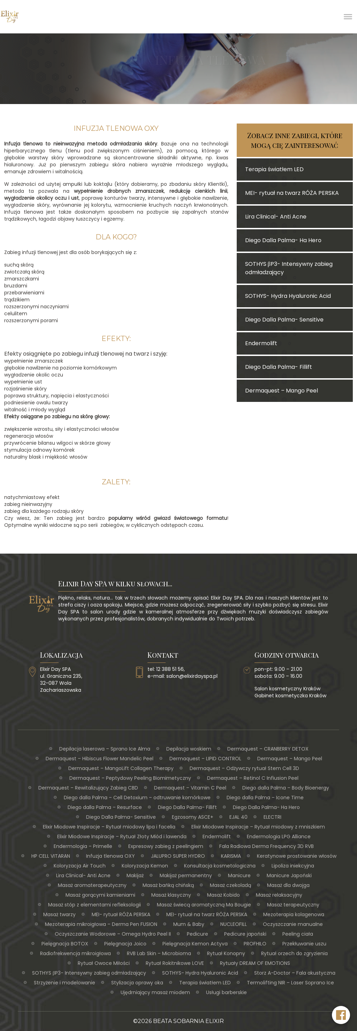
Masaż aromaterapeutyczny (92, 885)
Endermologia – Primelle (83, 846)
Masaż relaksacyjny (279, 894)
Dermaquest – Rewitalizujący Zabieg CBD (88, 787)
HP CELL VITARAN (50, 855)
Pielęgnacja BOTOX (64, 943)
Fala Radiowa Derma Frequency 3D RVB (266, 846)
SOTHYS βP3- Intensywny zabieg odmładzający (89, 972)
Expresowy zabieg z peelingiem (165, 846)
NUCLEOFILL (233, 924)
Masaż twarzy (59, 914)
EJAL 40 (238, 817)
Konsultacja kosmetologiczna (220, 865)
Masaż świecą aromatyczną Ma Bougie (204, 904)
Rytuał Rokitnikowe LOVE (175, 963)
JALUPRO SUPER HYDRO (178, 855)
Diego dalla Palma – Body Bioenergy (285, 787)
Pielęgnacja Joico (125, 943)
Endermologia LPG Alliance (279, 836)
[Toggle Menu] (348, 16)
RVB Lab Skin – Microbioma (159, 953)
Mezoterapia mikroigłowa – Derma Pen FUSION (101, 924)
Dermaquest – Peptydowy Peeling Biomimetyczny (130, 778)
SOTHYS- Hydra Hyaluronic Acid (200, 972)
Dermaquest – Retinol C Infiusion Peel (252, 778)
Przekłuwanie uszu (304, 943)
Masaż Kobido (223, 894)
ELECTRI (272, 817)
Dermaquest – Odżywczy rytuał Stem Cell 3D (244, 768)
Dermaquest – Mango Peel (289, 758)
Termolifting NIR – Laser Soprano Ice (290, 982)
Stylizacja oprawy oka (137, 982)
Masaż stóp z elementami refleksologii (94, 904)
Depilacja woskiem (188, 748)
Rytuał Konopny (226, 953)
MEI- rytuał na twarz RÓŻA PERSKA (206, 914)
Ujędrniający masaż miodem (155, 992)
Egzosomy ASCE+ (192, 817)
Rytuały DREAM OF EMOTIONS (255, 963)
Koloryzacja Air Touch (80, 865)
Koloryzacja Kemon (145, 865)
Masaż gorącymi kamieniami (100, 894)
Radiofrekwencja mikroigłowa (75, 953)
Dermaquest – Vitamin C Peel (190, 787)
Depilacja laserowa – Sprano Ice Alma (104, 748)
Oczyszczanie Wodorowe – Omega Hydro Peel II (113, 933)
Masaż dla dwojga (288, 885)
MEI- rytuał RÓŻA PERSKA (121, 914)
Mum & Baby (188, 924)
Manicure (239, 875)
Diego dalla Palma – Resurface (105, 807)
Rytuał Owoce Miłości (104, 963)
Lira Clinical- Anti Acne (83, 875)
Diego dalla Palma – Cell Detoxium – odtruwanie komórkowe (137, 797)
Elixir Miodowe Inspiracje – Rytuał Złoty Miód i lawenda (122, 836)
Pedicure (197, 933)
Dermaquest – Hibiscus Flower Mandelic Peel (99, 758)
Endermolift (217, 836)
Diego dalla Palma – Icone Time (265, 797)
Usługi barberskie (226, 992)
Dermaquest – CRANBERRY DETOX (268, 748)
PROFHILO (255, 943)
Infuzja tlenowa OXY (110, 855)
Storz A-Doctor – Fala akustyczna (294, 972)
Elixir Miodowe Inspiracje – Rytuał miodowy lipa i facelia (109, 826)
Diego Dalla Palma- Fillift (187, 807)
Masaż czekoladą (230, 885)
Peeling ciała (297, 933)
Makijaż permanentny (186, 875)
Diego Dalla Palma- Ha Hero (266, 807)
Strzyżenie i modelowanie (64, 982)
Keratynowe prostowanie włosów (296, 855)
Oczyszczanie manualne (293, 924)
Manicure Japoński (289, 875)
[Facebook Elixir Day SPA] (341, 1015)
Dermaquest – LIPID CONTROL (205, 758)
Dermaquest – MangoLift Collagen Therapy (121, 768)
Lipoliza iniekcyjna (293, 865)
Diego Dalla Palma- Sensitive (121, 817)
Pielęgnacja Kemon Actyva (195, 943)
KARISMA (231, 855)
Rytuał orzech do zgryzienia (294, 953)
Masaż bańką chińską (168, 885)
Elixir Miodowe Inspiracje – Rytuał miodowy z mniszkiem (258, 826)
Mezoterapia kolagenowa (293, 914)
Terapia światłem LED (205, 982)
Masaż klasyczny (171, 894)
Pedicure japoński (245, 933)
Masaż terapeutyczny (293, 904)
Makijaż (135, 875)
